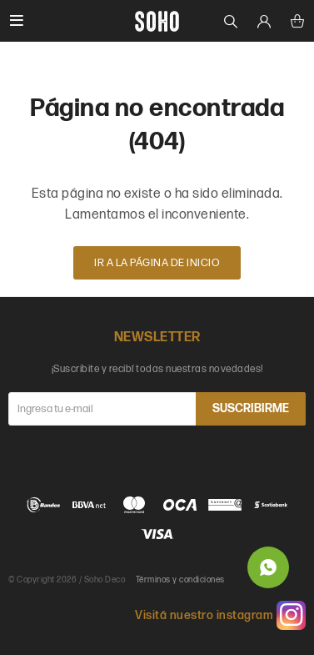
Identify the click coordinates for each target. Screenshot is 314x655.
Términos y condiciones (180, 580)
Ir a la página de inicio (157, 263)
